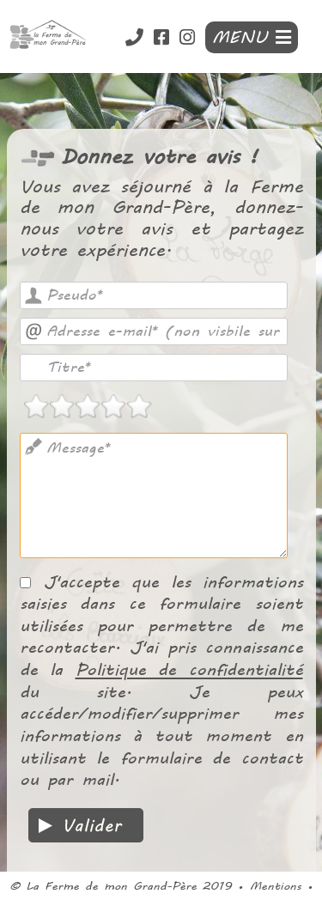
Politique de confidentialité (189, 669)
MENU (251, 37)
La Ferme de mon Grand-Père (111, 886)
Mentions (275, 886)
